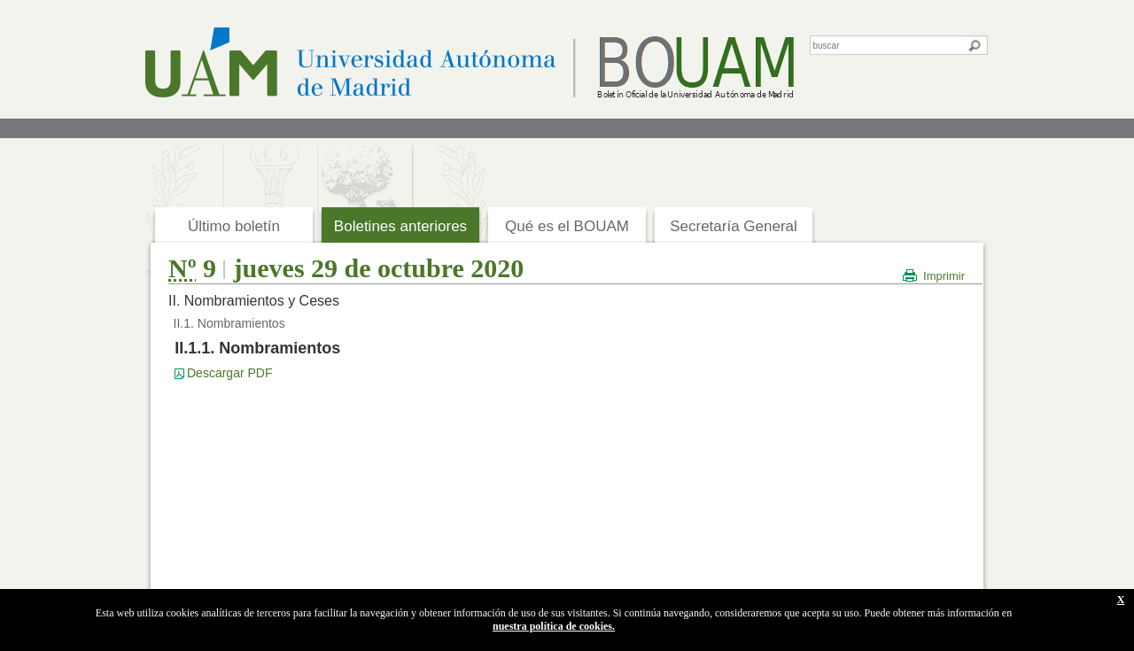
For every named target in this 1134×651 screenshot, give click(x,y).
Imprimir (944, 276)
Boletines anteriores (400, 226)
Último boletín (234, 226)
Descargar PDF (229, 373)
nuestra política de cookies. (554, 626)
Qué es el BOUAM (567, 226)
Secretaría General (733, 226)
